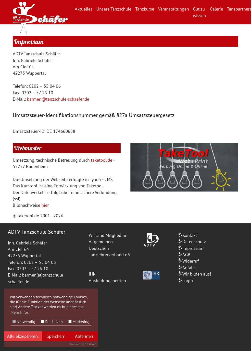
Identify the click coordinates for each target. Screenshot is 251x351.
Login (187, 280)
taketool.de (101, 160)
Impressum (192, 248)
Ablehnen (84, 336)
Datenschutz (194, 241)
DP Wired (90, 344)
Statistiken (52, 321)
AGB (186, 254)
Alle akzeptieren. (23, 336)
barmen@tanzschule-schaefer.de (58, 99)
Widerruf (190, 261)
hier (45, 205)
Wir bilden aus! (196, 274)
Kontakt (189, 235)
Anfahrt (189, 267)
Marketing (78, 321)
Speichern (56, 336)
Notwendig (24, 321)
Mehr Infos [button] (20, 312)
